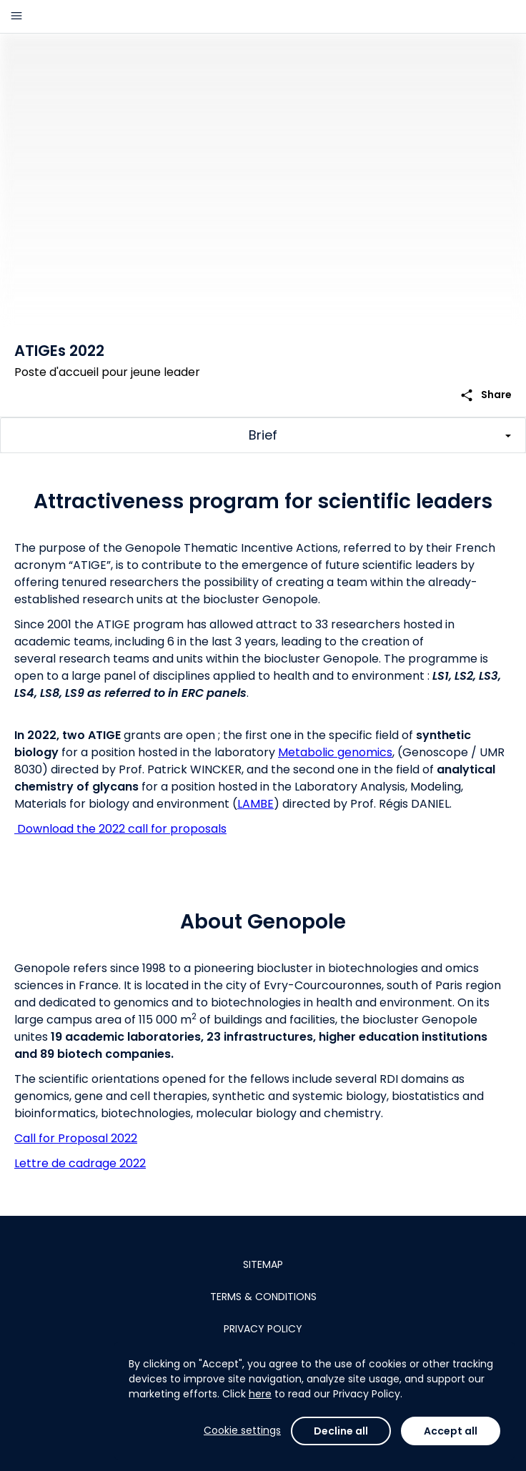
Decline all (341, 1431)
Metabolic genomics (335, 752)
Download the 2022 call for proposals (120, 829)
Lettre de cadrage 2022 (80, 1163)
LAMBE (255, 804)
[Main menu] (16, 16)
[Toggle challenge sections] (263, 435)
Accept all (450, 1431)
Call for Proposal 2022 (75, 1138)
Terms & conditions (263, 1296)
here (260, 1394)
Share (486, 394)
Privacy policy (263, 1329)
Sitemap (263, 1264)
